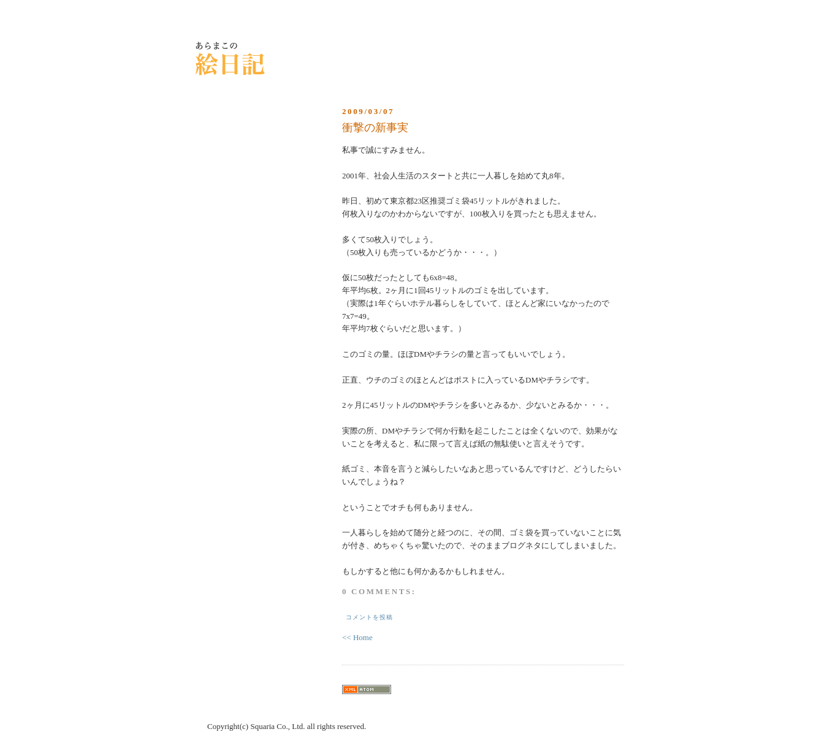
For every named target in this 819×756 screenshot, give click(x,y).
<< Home (357, 637)
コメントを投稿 (369, 617)
